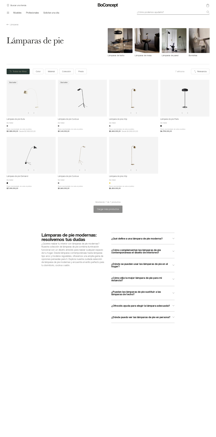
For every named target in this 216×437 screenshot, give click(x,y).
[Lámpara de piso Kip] (133, 98)
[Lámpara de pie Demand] (31, 155)
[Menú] (8, 13)
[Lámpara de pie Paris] (184, 98)
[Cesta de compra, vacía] (208, 5)
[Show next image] (34, 113)
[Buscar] (208, 12)
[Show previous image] (28, 113)
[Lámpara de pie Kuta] (31, 98)
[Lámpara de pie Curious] (82, 98)
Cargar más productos (108, 209)
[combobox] (173, 12)
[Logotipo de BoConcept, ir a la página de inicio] (108, 5)
